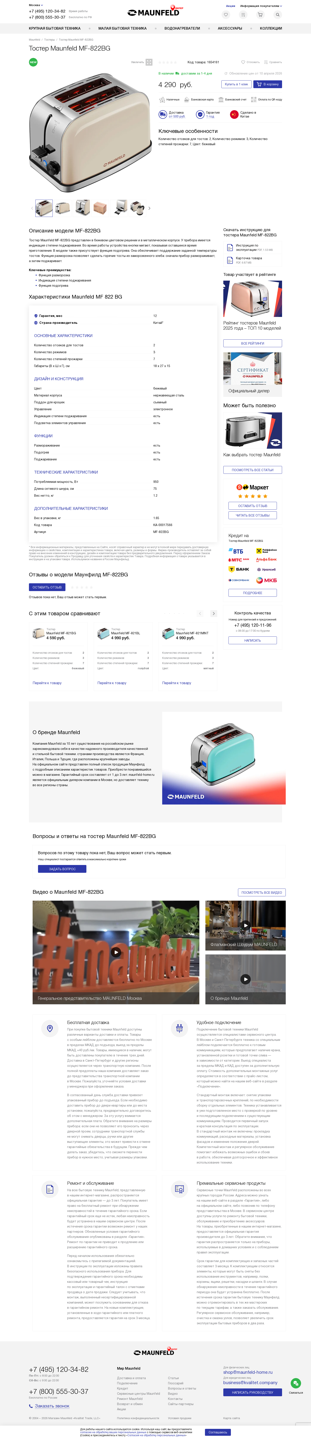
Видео (173, 1393)
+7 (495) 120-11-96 (252, 618)
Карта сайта (231, 1418)
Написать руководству (252, 1392)
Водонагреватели (182, 28)
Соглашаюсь (218, 1432)
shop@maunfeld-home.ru (248, 1372)
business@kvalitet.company (250, 1382)
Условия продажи (179, 1418)
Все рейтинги (252, 343)
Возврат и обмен (130, 1404)
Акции (230, 6)
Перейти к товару (47, 683)
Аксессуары (230, 28)
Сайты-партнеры (181, 1404)
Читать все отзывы (253, 515)
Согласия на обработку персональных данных (156, 1435)
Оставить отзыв (252, 506)
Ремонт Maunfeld (130, 1399)
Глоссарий (175, 1383)
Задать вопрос (62, 869)
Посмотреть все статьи (252, 470)
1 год (210, 116)
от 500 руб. (177, 116)
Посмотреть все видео (262, 892)
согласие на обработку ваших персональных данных (113, 1432)
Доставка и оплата (131, 1378)
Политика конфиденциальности (138, 1418)
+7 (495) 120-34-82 (47, 11)
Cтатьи (173, 1378)
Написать (252, 634)
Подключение (127, 1383)
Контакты (175, 1399)
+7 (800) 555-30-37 (47, 17)
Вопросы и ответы (182, 1388)
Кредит (122, 1388)
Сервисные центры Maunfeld (138, 1393)
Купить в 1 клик (236, 84)
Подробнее (252, 586)
